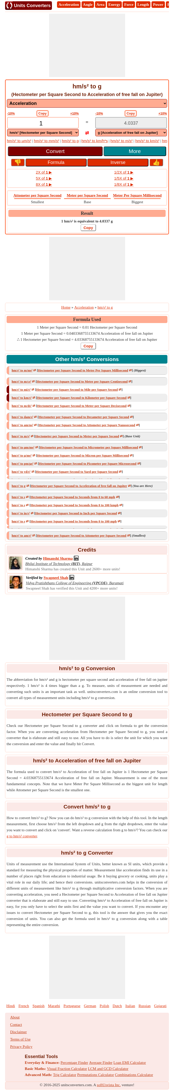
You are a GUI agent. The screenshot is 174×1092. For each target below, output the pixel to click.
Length (143, 5)
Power (158, 5)
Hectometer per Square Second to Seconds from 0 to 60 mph (73, 497)
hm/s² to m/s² (121, 141)
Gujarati (160, 1006)
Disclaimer (18, 1032)
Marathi (54, 1006)
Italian (130, 1006)
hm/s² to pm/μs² (22, 463)
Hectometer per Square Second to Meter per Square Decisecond (81, 406)
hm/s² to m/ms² (22, 370)
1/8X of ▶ (123, 184)
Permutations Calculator (95, 1075)
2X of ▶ (44, 172)
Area (100, 5)
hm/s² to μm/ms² (23, 447)
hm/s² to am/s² (21, 535)
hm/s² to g (70, 141)
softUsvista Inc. (109, 1085)
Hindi (10, 1006)
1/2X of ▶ (123, 172)
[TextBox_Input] (43, 123)
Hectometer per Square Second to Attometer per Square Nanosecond (87, 425)
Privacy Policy (21, 1047)
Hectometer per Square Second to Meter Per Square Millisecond (83, 370)
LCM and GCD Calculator (108, 1069)
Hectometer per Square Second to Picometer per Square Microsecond (88, 463)
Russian (145, 1006)
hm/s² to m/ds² (22, 406)
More (135, 151)
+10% (74, 113)
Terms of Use (20, 1039)
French (23, 1006)
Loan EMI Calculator (129, 1063)
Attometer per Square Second (37, 195)
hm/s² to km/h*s (94, 141)
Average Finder (100, 1063)
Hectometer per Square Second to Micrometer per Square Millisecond (89, 447)
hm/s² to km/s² (147, 141)
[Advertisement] (87, 45)
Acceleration (69, 5)
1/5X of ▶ (123, 178)
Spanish (38, 1006)
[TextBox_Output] (131, 123)
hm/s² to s (18, 497)
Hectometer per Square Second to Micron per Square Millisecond (83, 455)
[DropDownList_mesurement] (87, 103)
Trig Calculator (64, 1075)
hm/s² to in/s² (21, 513)
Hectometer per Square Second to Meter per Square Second (77, 436)
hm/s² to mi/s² (21, 389)
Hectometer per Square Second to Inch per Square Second (76, 513)
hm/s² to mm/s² (46, 141)
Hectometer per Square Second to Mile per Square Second (77, 389)
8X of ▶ (44, 184)
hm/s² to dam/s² (22, 417)
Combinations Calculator (134, 1075)
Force (128, 5)
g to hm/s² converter (22, 836)
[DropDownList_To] (131, 132)
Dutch (117, 1006)
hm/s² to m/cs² (21, 381)
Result (87, 213)
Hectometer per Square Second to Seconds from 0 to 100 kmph (75, 505)
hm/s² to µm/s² (19, 141)
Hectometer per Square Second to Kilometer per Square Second (81, 398)
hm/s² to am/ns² (22, 425)
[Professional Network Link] (58, 558)
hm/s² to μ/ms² (22, 455)
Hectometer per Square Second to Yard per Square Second (77, 472)
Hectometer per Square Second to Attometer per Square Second (81, 535)
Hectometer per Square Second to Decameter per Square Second (84, 417)
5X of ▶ (44, 178)
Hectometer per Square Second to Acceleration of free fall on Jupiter (79, 486)
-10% (11, 113)
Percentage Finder (74, 1063)
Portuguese (72, 1006)
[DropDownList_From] (43, 132)
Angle (88, 5)
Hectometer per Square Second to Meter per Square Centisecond (82, 381)
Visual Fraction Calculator (67, 1069)
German (90, 1006)
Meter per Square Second (87, 195)
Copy (42, 113)
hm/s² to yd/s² (21, 472)
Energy (114, 5)
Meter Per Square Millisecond (137, 195)
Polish (104, 1006)
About (15, 1017)
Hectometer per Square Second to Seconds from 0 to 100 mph (74, 521)
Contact (16, 1025)
